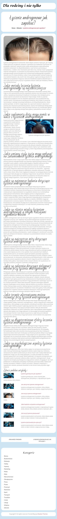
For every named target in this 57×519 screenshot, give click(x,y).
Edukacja (7, 461)
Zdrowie (6, 508)
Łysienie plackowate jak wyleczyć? (31, 422)
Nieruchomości (8, 477)
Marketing (7, 469)
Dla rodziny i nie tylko (22, 6)
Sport (5, 492)
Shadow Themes (42, 514)
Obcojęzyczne (8, 479)
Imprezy (6, 466)
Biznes (6, 456)
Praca (6, 482)
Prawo (6, 484)
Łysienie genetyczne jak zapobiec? (31, 374)
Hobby (6, 464)
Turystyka (7, 497)
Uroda (6, 500)
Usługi (6, 502)
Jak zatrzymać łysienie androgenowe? (32, 384)
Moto (5, 474)
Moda (6, 471)
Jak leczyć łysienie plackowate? (30, 413)
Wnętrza (6, 505)
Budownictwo (8, 458)
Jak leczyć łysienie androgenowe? (31, 393)
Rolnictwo (7, 489)
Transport (7, 495)
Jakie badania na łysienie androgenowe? (33, 404)
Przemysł (7, 487)
